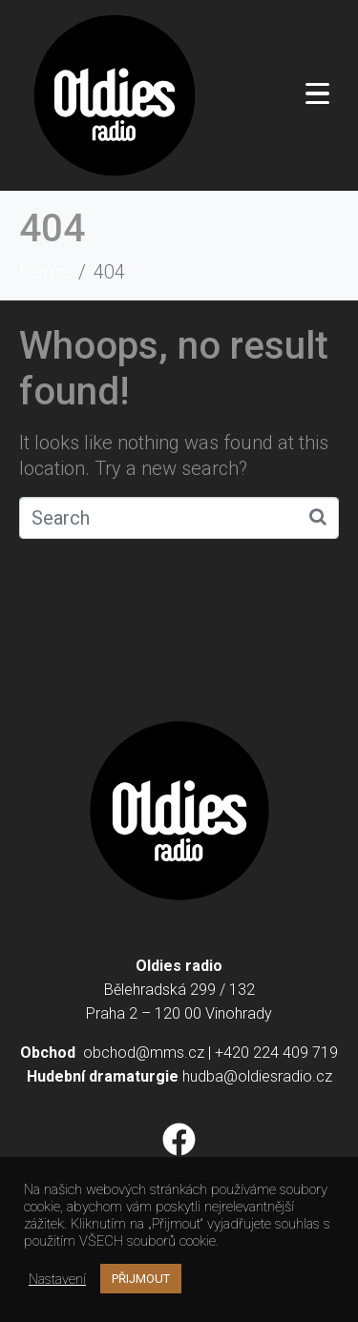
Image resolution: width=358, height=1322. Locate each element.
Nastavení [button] (57, 1279)
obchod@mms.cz (143, 1052)
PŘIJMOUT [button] (141, 1278)
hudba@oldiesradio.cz (257, 1076)
